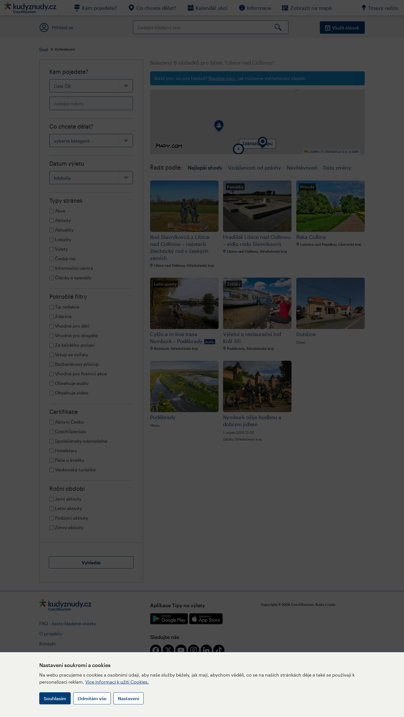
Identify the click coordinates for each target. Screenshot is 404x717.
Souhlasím (55, 698)
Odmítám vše (92, 698)
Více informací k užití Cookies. (117, 681)
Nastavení (128, 698)
